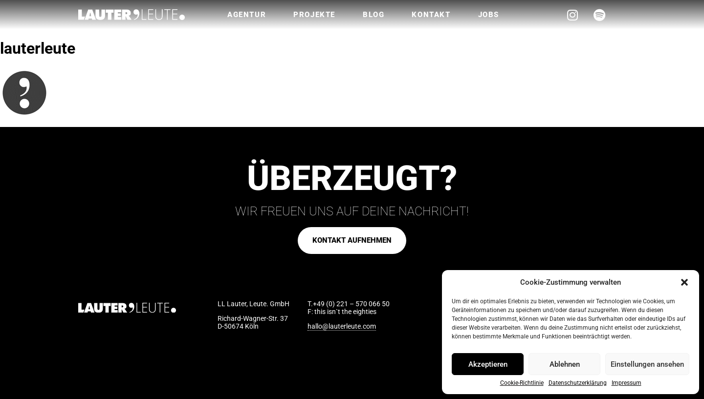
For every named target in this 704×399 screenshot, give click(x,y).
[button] (684, 282)
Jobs (488, 14)
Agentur (246, 14)
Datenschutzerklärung (578, 383)
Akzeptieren (487, 364)
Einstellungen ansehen (647, 364)
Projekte (314, 14)
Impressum (626, 383)
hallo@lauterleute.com (342, 326)
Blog (373, 14)
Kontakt (431, 14)
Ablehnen (565, 364)
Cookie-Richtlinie (522, 383)
